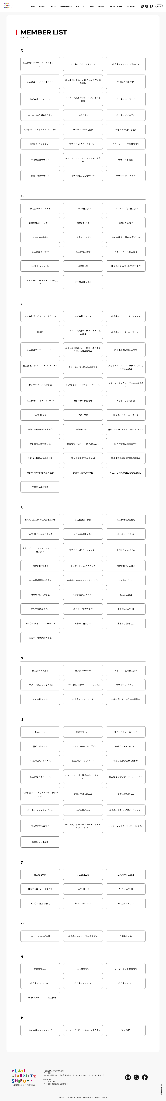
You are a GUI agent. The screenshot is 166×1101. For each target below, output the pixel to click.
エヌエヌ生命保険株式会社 (40, 115)
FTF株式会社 (83, 115)
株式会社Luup (40, 968)
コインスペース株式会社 (125, 251)
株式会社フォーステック (125, 731)
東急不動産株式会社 (40, 609)
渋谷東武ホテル (83, 429)
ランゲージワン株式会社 (125, 968)
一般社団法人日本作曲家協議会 (125, 699)
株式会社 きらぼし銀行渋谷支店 (126, 266)
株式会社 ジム (40, 415)
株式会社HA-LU (83, 731)
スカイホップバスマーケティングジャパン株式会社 (125, 367)
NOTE (53, 6)
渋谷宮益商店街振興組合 (125, 443)
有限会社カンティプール (40, 222)
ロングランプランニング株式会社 (40, 997)
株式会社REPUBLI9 (83, 983)
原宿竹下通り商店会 (83, 794)
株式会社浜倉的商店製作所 (125, 760)
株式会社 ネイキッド (125, 684)
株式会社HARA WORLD (125, 746)
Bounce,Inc (40, 731)
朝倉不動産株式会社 (40, 175)
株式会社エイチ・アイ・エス (40, 81)
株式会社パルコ (83, 810)
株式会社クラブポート (40, 208)
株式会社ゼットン (83, 316)
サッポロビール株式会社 (40, 384)
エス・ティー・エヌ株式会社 (125, 143)
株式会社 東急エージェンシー (83, 549)
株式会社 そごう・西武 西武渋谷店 (83, 443)
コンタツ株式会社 (83, 208)
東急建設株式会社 (125, 609)
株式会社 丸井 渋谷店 (40, 903)
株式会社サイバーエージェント (125, 332)
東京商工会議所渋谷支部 (40, 637)
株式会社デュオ (126, 580)
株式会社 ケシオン (40, 251)
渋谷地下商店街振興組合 (125, 349)
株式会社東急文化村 (125, 519)
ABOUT (43, 6)
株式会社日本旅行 (40, 670)
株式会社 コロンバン (40, 266)
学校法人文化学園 (40, 842)
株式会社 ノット (40, 699)
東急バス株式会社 (83, 623)
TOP (33, 6)
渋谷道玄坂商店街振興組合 (40, 458)
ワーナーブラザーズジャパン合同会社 (83, 1030)
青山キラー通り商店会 (125, 129)
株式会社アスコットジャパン (125, 64)
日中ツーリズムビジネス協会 (40, 684)
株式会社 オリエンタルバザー (83, 143)
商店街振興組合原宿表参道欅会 (125, 458)
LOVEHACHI (66, 6)
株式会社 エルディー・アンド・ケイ (40, 129)
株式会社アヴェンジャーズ (83, 64)
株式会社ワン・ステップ (40, 1030)
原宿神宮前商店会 (125, 794)
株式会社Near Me (83, 670)
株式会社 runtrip (125, 983)
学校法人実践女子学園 (83, 472)
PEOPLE (102, 6)
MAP (92, 6)
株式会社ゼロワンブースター (40, 349)
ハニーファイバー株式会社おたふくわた (83, 777)
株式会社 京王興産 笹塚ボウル (126, 237)
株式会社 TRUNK (40, 565)
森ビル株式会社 (126, 889)
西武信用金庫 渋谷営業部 (83, 458)
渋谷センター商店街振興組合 (40, 472)
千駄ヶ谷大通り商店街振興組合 (83, 367)
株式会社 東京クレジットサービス (83, 580)
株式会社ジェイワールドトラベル (40, 316)
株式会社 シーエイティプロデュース (83, 384)
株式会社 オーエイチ (125, 175)
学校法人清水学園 (40, 486)
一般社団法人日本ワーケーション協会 (83, 684)
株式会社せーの (40, 746)
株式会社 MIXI (83, 889)
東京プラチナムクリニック (83, 565)
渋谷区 (40, 332)
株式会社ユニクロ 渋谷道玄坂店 (83, 936)
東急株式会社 (126, 594)
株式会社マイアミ (125, 903)
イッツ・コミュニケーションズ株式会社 (83, 160)
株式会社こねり (126, 222)
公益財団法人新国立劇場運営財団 (125, 472)
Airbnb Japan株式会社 (83, 129)
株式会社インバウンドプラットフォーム (40, 64)
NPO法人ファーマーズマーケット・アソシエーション (83, 826)
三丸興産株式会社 (125, 874)
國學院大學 (83, 266)
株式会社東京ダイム (125, 549)
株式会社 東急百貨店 (83, 609)
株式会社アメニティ (125, 115)
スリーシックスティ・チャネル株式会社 (125, 385)
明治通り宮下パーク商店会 (40, 889)
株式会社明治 (40, 874)
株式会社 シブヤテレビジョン (40, 400)
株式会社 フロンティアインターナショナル (40, 794)
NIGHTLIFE (80, 6)
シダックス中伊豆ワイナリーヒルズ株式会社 (83, 332)
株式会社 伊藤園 (125, 159)
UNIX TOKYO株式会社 (40, 936)
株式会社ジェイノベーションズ (125, 316)
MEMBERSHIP (116, 6)
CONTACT (131, 6)
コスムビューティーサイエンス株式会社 (40, 282)
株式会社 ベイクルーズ (40, 776)
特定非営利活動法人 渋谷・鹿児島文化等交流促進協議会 (83, 350)
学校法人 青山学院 (125, 81)
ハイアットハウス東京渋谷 (83, 746)
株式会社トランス (125, 534)
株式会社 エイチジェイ (40, 143)
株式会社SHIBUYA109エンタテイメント (125, 429)
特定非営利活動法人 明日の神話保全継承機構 (83, 82)
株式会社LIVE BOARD (40, 983)
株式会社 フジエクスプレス (40, 810)
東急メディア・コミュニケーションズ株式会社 (40, 550)
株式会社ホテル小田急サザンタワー (125, 810)
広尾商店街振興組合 (40, 826)
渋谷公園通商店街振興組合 (40, 429)
